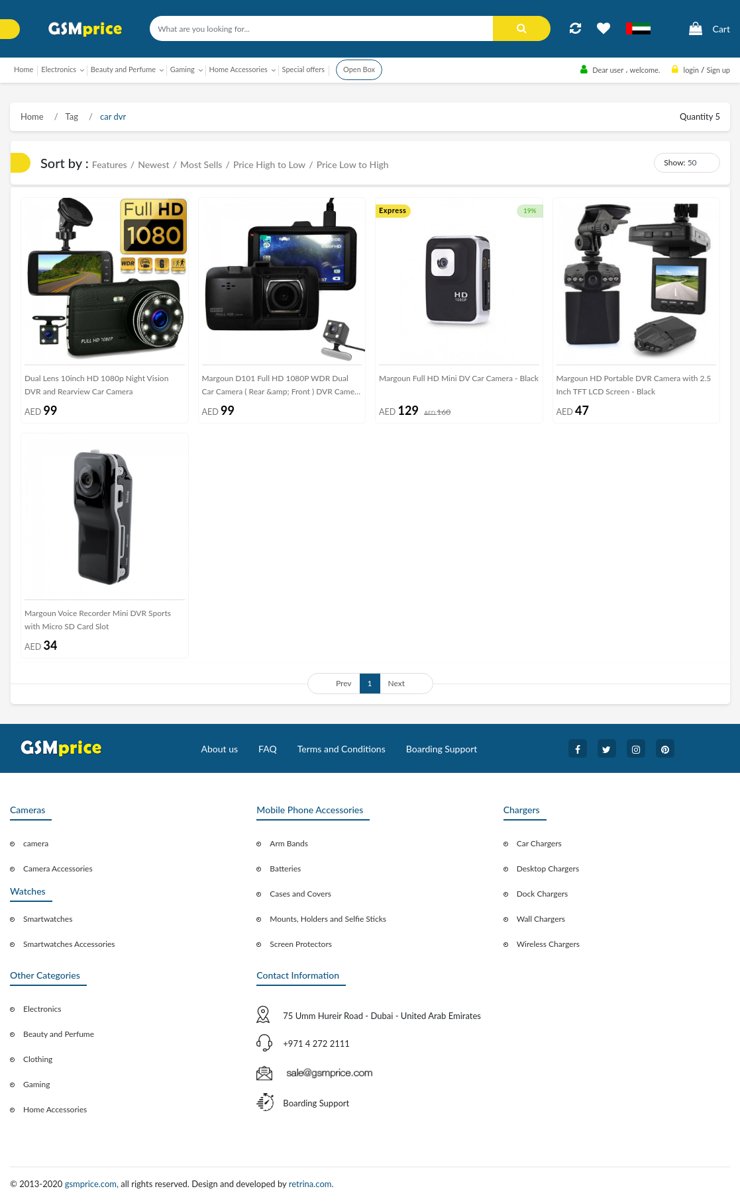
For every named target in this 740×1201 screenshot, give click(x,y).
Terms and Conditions (341, 748)
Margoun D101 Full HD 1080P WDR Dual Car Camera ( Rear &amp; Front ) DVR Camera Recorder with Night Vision (282, 387)
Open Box (359, 69)
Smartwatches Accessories (69, 944)
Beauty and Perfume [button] (123, 69)
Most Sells (201, 164)
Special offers (303, 69)
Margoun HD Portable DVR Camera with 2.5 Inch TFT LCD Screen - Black (634, 384)
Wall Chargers (541, 919)
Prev (344, 683)
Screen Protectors (301, 944)
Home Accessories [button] (238, 69)
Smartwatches (47, 919)
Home (23, 69)
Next (396, 683)
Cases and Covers (300, 894)
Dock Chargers (542, 894)
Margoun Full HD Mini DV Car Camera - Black (459, 378)
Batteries (285, 868)
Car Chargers (539, 843)
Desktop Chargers (548, 868)
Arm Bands (289, 843)
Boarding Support (442, 748)
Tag (71, 116)
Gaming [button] (182, 69)
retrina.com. (311, 1184)
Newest (153, 164)
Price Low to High (353, 164)
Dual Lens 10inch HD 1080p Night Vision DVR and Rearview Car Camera (96, 384)
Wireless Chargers (548, 944)
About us (219, 748)
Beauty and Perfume (58, 1034)
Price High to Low (269, 164)
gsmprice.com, (93, 1184)
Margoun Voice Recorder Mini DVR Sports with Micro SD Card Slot (98, 619)
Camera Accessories (58, 868)
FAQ (267, 748)
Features (109, 164)
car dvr (112, 116)
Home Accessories (55, 1109)
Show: (674, 162)
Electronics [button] (58, 69)
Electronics (42, 1009)
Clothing (37, 1059)
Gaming (36, 1084)
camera (35, 843)
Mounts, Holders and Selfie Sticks (328, 919)
